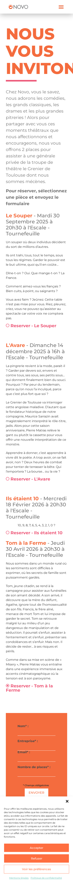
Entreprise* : (36, 744)
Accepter (36, 848)
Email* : (36, 755)
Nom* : (36, 729)
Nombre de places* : (36, 770)
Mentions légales (19, 877)
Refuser (36, 858)
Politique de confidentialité (46, 877)
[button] (67, 801)
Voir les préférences (36, 869)
